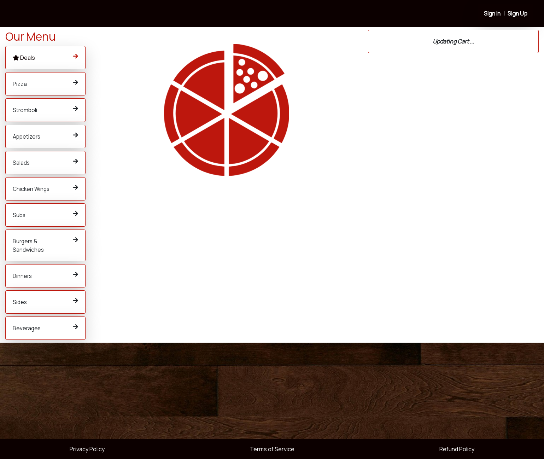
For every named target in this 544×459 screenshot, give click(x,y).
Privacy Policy (87, 449)
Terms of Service (272, 449)
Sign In (492, 13)
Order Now (130, 134)
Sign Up (517, 13)
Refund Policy (456, 449)
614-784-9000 (401, 131)
